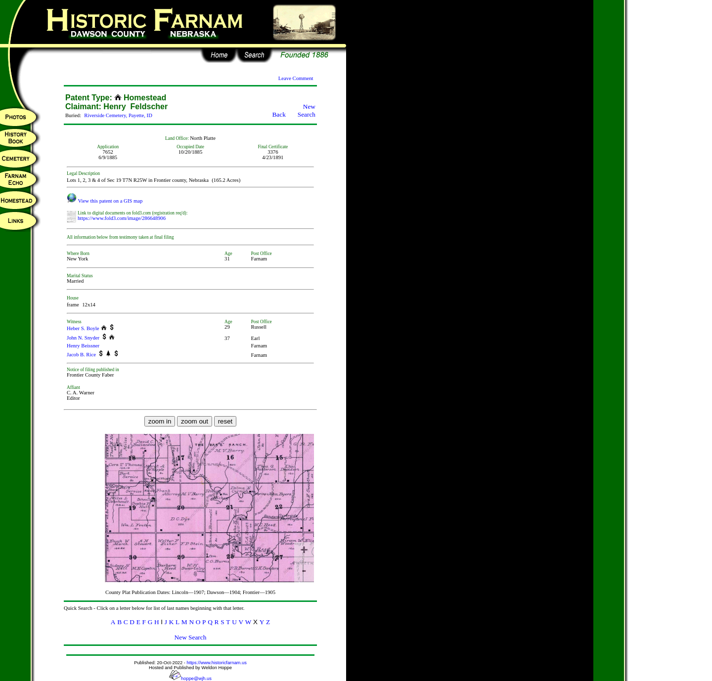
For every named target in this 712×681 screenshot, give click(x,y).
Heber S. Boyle (83, 328)
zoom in (160, 421)
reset (225, 421)
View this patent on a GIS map (104, 201)
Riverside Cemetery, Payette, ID (118, 115)
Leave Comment (295, 78)
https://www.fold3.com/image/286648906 (122, 218)
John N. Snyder (83, 337)
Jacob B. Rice (81, 354)
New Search (306, 110)
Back (278, 114)
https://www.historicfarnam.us (217, 662)
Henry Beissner (83, 345)
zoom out (194, 421)
